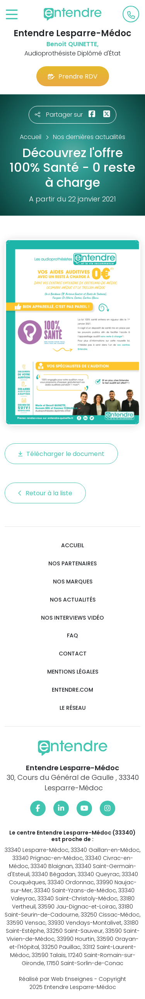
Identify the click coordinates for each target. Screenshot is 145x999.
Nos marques (72, 581)
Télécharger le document (61, 453)
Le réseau (73, 708)
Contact (73, 653)
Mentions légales (72, 672)
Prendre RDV (72, 76)
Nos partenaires (72, 563)
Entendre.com (72, 690)
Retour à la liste (45, 493)
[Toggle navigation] (12, 15)
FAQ (72, 635)
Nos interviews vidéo (72, 618)
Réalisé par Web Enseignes (56, 979)
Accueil (72, 545)
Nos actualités (73, 600)
